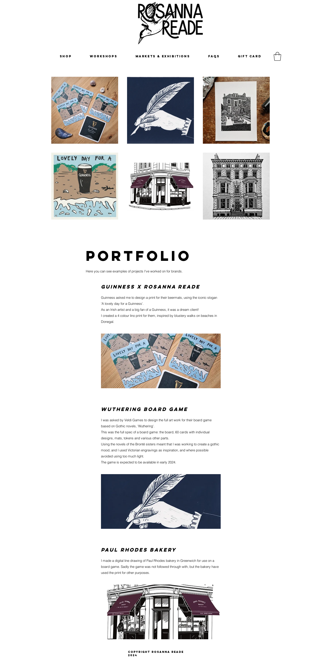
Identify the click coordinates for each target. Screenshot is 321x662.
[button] (277, 56)
